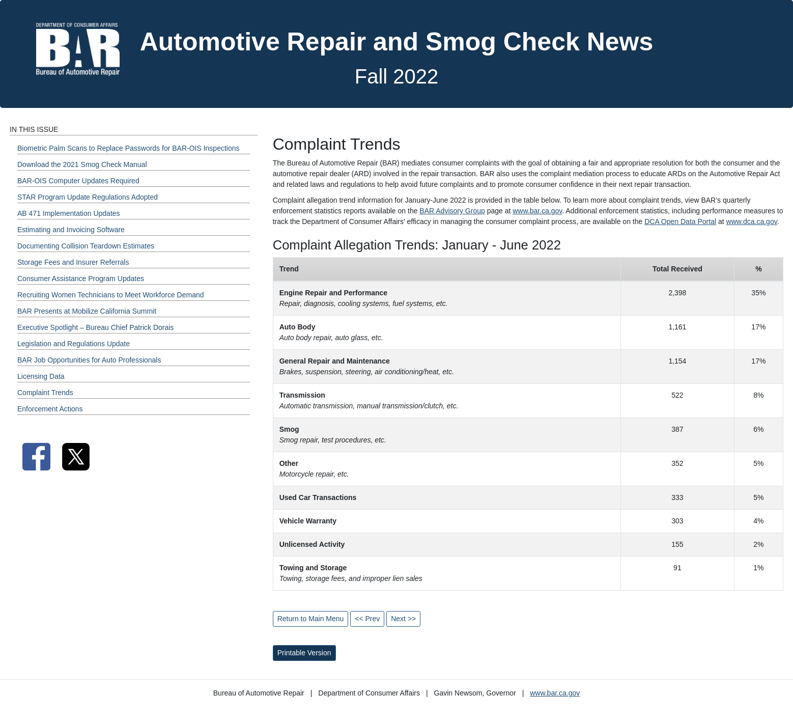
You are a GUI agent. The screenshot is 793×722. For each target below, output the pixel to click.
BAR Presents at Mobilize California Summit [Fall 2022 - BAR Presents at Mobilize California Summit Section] (86, 311)
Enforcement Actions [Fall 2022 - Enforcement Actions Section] (49, 409)
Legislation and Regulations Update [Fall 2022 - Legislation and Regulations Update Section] (73, 344)
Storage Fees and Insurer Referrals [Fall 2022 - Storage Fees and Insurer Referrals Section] (73, 262)
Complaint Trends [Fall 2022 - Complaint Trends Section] (45, 392)
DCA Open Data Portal (680, 221)
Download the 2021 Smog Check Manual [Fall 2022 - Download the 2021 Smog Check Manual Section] (82, 164)
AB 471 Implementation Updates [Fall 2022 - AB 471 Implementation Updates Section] (68, 213)
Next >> (403, 619)
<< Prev (367, 619)
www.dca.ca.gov (751, 221)
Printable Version (304, 653)
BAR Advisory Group (452, 211)
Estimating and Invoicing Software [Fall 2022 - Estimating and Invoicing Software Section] (71, 230)
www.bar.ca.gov (537, 211)
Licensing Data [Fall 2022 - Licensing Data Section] (41, 376)
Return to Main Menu (310, 619)
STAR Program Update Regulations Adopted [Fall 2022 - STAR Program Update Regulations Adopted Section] (87, 197)
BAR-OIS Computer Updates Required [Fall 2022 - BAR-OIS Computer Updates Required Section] (78, 181)
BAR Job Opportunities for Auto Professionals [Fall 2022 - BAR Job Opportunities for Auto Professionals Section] (89, 360)
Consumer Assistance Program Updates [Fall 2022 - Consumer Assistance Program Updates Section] (80, 278)
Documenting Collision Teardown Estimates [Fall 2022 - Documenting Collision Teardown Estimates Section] (85, 246)
